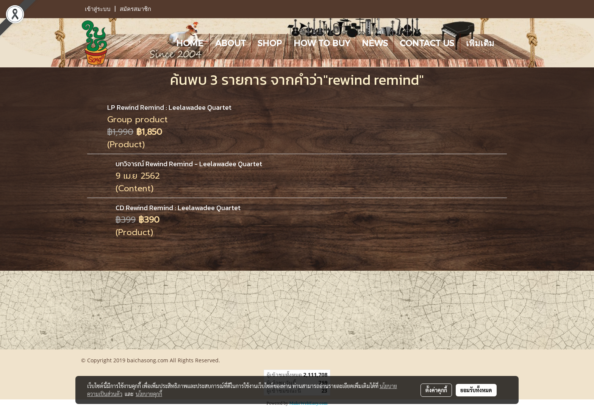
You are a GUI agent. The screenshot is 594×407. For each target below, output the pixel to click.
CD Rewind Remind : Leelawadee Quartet (178, 208)
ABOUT (230, 43)
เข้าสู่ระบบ (98, 9)
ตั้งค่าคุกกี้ (436, 390)
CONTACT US (427, 43)
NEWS (375, 43)
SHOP (270, 43)
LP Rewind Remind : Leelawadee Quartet (169, 107)
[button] (507, 43)
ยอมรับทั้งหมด (476, 390)
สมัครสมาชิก (135, 9)
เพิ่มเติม (480, 43)
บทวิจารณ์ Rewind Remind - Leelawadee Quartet (189, 164)
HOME (189, 43)
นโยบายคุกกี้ (149, 393)
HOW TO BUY (322, 43)
